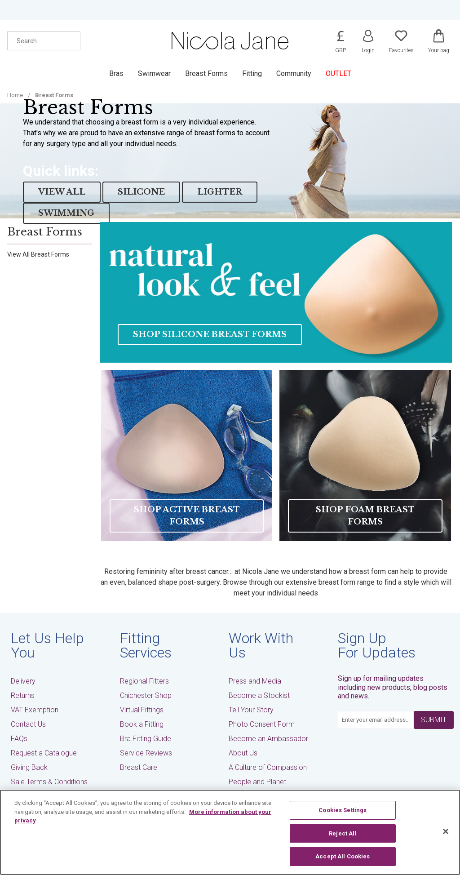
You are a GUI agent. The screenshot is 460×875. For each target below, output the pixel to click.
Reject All (342, 833)
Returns (23, 695)
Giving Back (29, 767)
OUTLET (338, 73)
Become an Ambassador (268, 738)
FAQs (19, 738)
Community (293, 73)
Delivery (23, 681)
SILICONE (141, 192)
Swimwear (154, 73)
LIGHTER (219, 192)
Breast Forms (206, 73)
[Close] (446, 831)
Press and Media (255, 681)
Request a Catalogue (44, 753)
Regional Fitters (144, 681)
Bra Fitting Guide (145, 738)
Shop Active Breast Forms (187, 516)
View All (61, 192)
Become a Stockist (259, 695)
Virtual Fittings (142, 710)
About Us (243, 753)
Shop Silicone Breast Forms (210, 334)
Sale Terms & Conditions (49, 781)
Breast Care (138, 767)
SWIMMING (66, 213)
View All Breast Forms (38, 254)
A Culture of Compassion (268, 767)
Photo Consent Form (262, 724)
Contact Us (28, 724)
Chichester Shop (146, 695)
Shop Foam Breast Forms (365, 516)
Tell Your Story (251, 710)
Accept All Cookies (342, 856)
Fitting (252, 73)
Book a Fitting (142, 724)
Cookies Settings (342, 810)
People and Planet (257, 781)
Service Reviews (146, 753)
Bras (116, 73)
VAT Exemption (34, 710)
